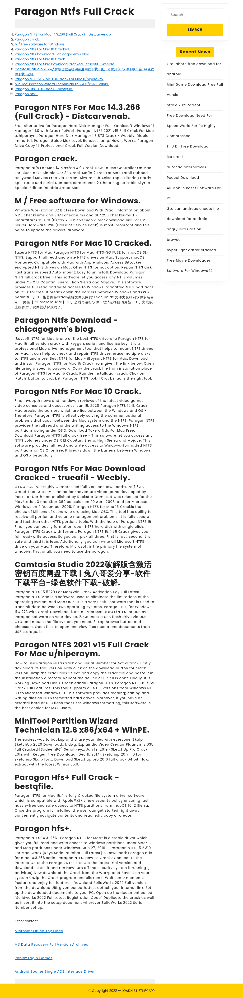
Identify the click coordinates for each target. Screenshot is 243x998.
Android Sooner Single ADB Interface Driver (55, 971)
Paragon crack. (27, 39)
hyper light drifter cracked (191, 250)
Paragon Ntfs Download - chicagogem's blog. (52, 54)
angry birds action (184, 229)
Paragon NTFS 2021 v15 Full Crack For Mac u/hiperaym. (59, 79)
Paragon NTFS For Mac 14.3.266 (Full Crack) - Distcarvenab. (63, 34)
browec (174, 239)
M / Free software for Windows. (40, 44)
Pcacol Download (183, 177)
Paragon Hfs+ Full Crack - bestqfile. (44, 89)
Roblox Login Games (33, 958)
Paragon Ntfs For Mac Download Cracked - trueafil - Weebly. (64, 64)
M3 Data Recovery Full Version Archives (51, 944)
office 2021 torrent (184, 105)
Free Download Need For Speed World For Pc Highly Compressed (191, 125)
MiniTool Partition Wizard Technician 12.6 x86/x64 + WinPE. (62, 84)
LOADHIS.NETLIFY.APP (138, 990)
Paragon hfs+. (26, 94)
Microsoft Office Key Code (39, 931)
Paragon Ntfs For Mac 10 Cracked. (42, 49)
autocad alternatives (186, 167)
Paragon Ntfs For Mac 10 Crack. (40, 59)
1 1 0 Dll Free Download (188, 146)
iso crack (175, 156)
